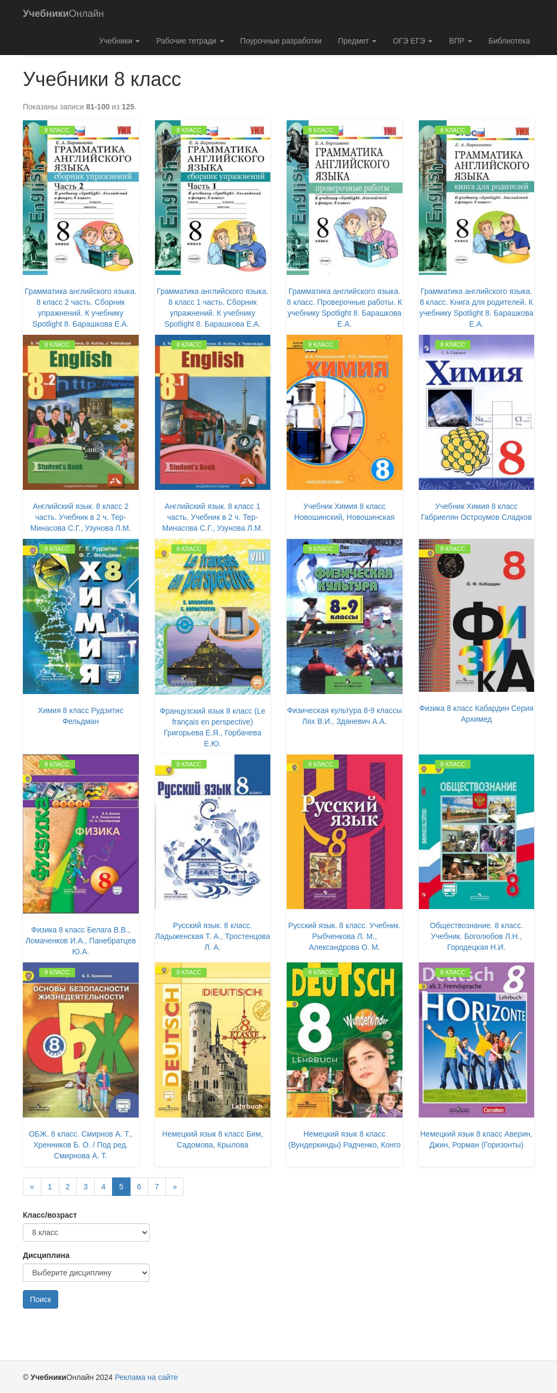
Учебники (119, 40)
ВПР (460, 40)
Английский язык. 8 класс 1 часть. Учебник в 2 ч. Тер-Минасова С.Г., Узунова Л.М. (212, 517)
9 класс (320, 548)
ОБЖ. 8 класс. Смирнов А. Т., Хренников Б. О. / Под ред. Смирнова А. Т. (81, 1145)
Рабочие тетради (190, 40)
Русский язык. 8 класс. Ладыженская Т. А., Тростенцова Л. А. (212, 936)
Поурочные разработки (281, 40)
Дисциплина (46, 1255)
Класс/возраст (50, 1215)
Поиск (40, 1299)
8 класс (57, 130)
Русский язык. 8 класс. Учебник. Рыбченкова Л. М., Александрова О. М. (344, 936)
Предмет (357, 40)
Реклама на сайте (146, 1377)
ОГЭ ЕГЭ (412, 40)
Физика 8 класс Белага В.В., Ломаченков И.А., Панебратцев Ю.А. (81, 940)
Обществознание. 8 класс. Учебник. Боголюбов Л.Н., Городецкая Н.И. (476, 936)
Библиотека (509, 40)
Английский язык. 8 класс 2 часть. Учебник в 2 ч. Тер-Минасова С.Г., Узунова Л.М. (80, 517)
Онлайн (63, 13)
